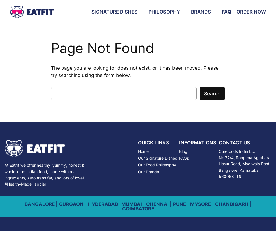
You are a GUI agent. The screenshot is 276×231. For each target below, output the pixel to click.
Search (212, 93)
